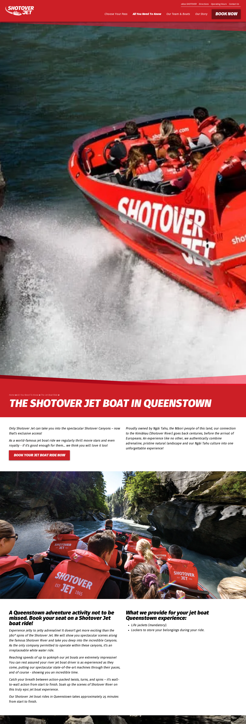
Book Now (226, 14)
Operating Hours (219, 4)
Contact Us (234, 4)
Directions (204, 4)
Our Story (201, 14)
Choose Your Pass (115, 14)
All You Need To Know (147, 14)
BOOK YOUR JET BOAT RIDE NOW (39, 455)
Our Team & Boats (178, 14)
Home (12, 395)
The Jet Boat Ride (49, 395)
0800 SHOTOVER (188, 4)
